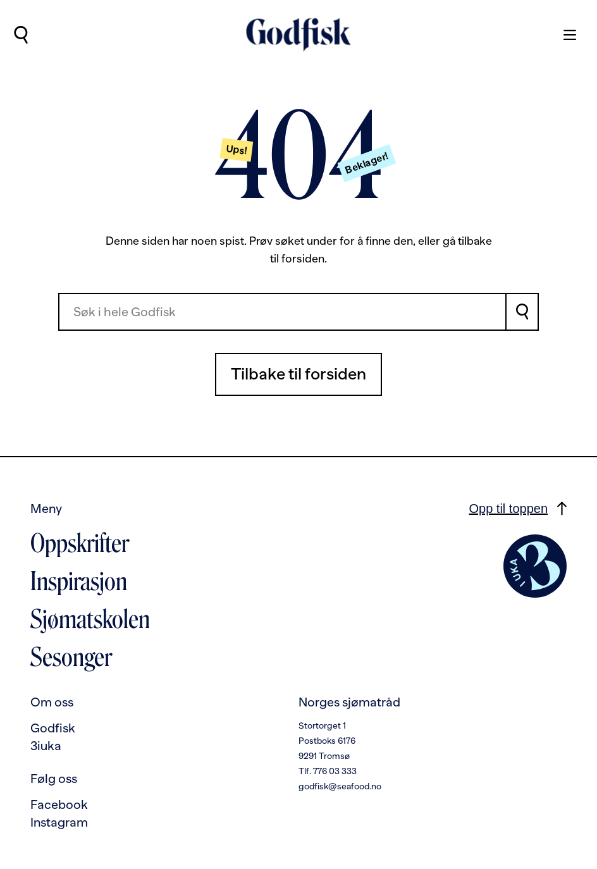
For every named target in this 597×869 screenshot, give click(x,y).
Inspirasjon (78, 581)
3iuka (45, 746)
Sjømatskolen (90, 619)
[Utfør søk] (20, 35)
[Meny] (563, 35)
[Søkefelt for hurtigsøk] (282, 312)
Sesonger (71, 657)
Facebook (59, 804)
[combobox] (282, 312)
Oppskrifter (79, 543)
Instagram (59, 822)
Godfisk (52, 728)
